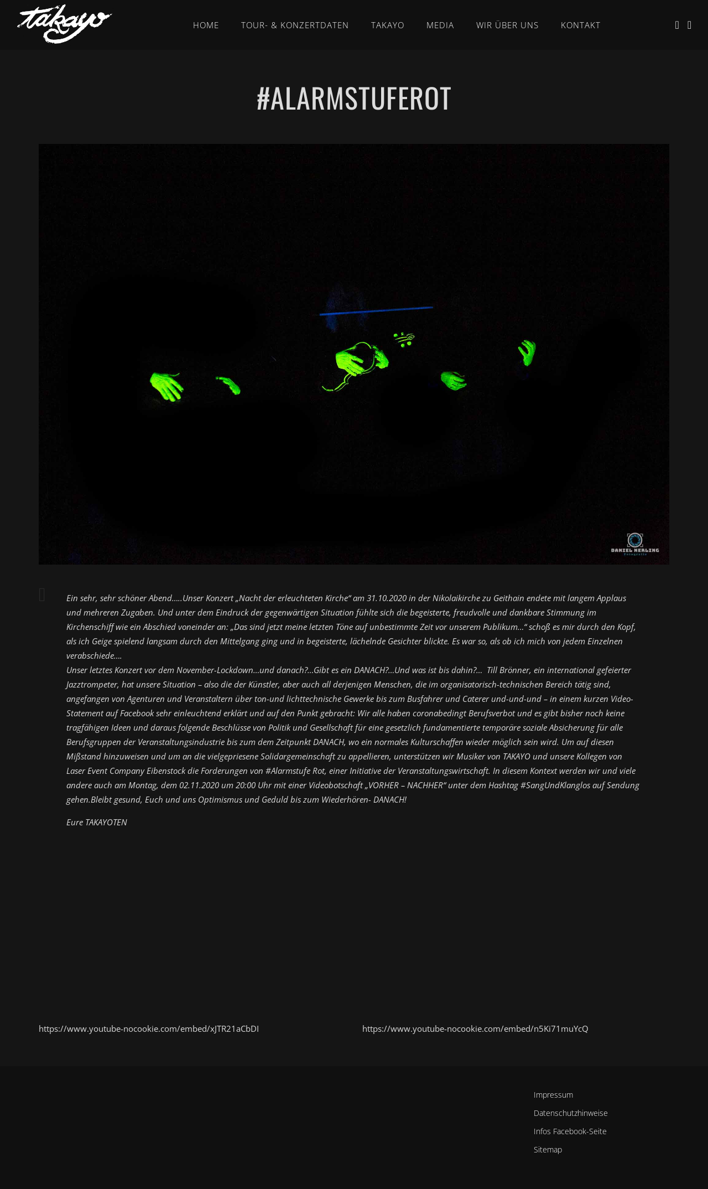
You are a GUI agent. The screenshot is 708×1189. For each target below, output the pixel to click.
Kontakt (581, 24)
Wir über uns (507, 24)
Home (206, 24)
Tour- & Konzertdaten (295, 24)
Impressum (553, 1094)
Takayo (387, 24)
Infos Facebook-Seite (570, 1131)
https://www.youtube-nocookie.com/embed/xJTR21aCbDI (149, 1028)
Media (440, 24)
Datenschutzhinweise (571, 1113)
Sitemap (548, 1149)
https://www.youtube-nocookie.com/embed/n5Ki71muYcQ (475, 1028)
